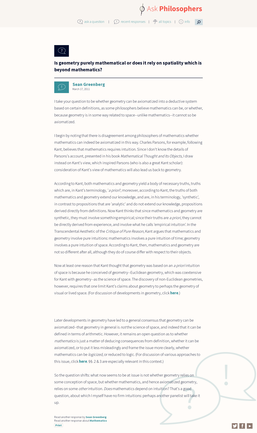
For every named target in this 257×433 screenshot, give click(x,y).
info (187, 21)
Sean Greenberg (88, 84)
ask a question (94, 21)
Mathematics (98, 420)
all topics (165, 21)
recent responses (133, 21)
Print (58, 425)
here (174, 292)
